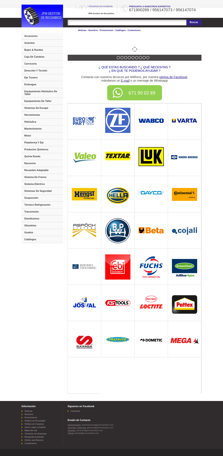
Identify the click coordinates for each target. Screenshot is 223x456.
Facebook (75, 411)
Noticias (82, 30)
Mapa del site (31, 430)
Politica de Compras (34, 424)
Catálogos (120, 30)
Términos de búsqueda (35, 433)
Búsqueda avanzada (34, 437)
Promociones (106, 30)
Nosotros (93, 30)
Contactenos (134, 30)
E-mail (125, 80)
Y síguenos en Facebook (100, 6)
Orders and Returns (34, 440)
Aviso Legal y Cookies (35, 427)
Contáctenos (31, 443)
